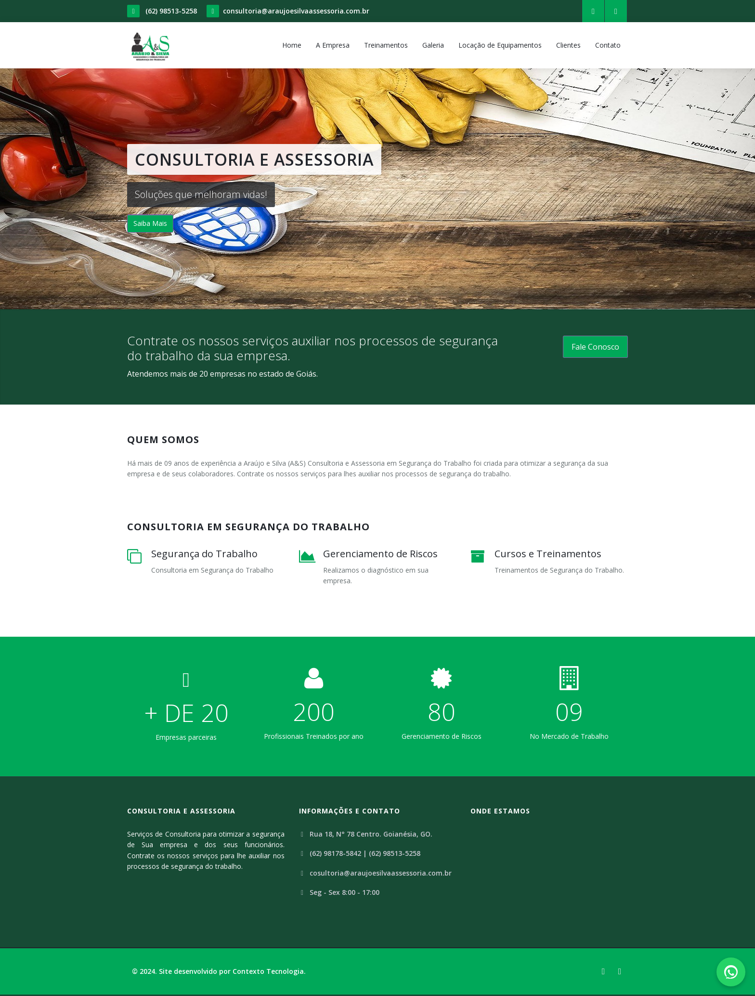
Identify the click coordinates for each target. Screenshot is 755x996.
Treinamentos (386, 45)
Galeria (433, 45)
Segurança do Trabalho (204, 553)
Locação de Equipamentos (500, 45)
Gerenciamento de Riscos (380, 553)
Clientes (568, 45)
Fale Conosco (595, 346)
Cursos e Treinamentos (548, 553)
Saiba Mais (150, 223)
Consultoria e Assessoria (181, 810)
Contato (608, 45)
